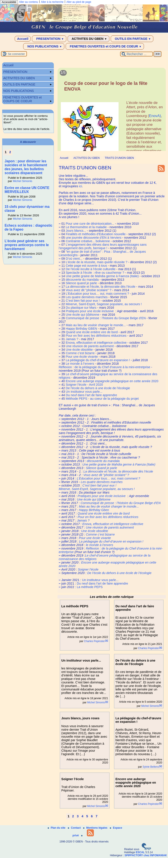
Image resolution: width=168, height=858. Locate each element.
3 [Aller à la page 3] (78, 816)
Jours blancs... (76, 230)
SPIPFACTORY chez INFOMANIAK (145, 855)
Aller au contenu (28, 2)
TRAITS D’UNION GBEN (119, 157)
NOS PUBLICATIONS (44, 46)
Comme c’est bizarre (80, 353)
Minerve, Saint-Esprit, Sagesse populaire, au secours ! (104, 304)
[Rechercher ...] (136, 54)
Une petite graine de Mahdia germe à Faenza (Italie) (102, 276)
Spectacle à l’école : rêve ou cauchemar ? (95, 272)
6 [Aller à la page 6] (92, 816)
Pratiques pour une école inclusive (90, 311)
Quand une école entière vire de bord (92, 332)
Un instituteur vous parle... (84, 391)
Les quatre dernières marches (86, 297)
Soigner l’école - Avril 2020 (84, 384)
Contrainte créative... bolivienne (88, 241)
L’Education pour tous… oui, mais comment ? (97, 293)
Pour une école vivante (82, 356)
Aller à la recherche (52, 2)
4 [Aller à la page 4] (82, 816)
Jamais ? (72, 339)
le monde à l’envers (99, 545)
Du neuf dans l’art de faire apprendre (91, 395)
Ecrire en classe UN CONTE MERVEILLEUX (27, 190)
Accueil (22, 38)
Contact (74, 827)
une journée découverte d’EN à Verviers (93, 237)
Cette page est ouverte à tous (86, 265)
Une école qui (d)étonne (82, 314)
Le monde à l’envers (80, 363)
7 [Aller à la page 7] (96, 816)
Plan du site (57, 827)
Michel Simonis (96, 702)
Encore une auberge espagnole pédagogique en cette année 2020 (112, 381)
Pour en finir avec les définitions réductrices (96, 335)
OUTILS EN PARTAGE (132, 39)
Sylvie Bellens (151, 766)
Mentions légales (95, 827)
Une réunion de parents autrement (90, 346)
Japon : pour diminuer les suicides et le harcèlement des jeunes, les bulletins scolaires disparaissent (26, 167)
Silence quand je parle (81, 283)
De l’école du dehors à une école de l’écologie (98, 388)
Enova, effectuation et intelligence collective (96, 342)
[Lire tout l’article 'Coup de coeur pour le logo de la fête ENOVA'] (112, 115)
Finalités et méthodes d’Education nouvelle (96, 234)
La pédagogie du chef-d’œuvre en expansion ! (98, 360)
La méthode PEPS (90, 587)
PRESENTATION (49, 39)
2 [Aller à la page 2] (73, 816)
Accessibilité (9, 2)
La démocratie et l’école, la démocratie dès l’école (100, 286)
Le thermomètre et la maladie (86, 227)
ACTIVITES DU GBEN (88, 39)
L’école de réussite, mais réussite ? (96, 262)
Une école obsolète (79, 349)
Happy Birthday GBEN (81, 328)
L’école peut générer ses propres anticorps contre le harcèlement (27, 245)
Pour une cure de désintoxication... (90, 223)
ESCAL (140, 852)
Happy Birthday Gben (94, 510)
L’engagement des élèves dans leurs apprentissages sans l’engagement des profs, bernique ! (103, 246)
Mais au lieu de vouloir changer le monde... (96, 325)
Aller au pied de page (78, 2)
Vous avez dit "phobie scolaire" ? (88, 290)
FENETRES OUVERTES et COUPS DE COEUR (105, 46)
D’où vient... (74, 258)
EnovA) (155, 116)
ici (80, 186)
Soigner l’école (88, 569)
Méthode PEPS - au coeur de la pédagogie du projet (102, 398)
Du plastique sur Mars (81, 307)
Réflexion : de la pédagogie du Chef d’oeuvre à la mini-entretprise (104, 367)
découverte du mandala (82, 279)
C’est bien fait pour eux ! (83, 300)
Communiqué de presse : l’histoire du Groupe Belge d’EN (106, 318)
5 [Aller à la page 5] (87, 816)
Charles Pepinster (94, 641)
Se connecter (16, 54)
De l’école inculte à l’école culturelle (90, 269)
